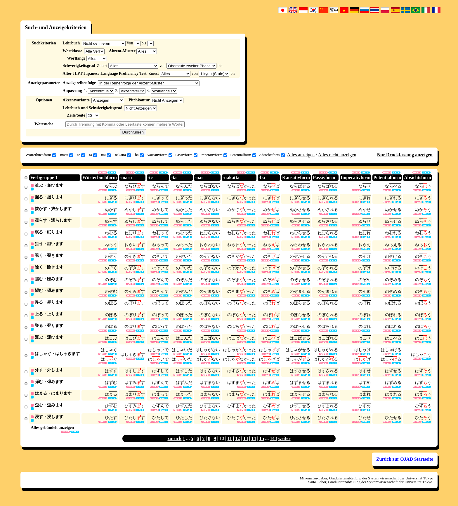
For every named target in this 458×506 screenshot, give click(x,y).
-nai (105, 155)
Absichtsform (272, 155)
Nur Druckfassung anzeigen (405, 154)
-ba (139, 155)
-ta (92, 155)
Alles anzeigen (301, 154)
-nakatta (122, 155)
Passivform (186, 155)
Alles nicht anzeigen (337, 154)
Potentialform (243, 155)
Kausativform (159, 155)
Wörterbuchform (40, 155)
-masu (66, 155)
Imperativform (214, 155)
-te (80, 155)
